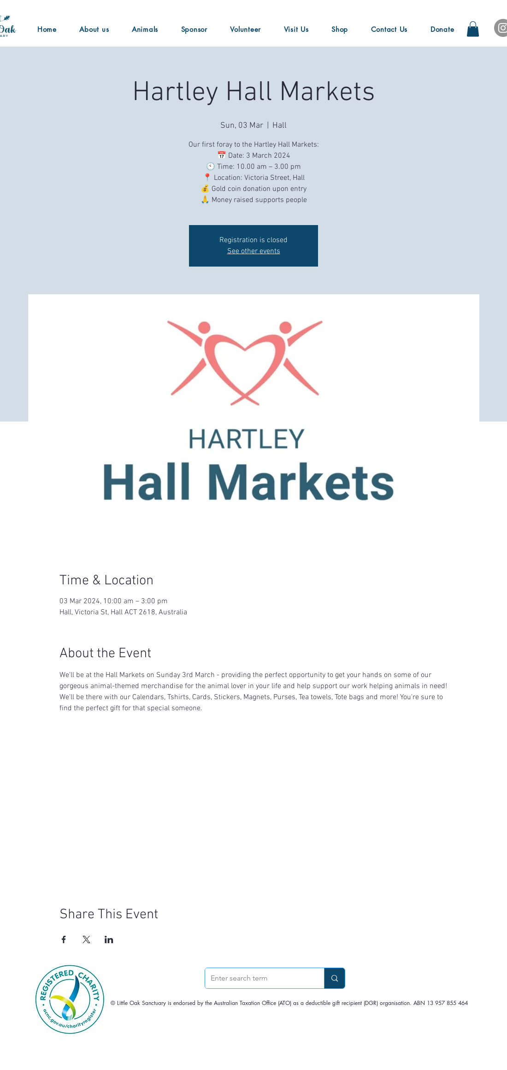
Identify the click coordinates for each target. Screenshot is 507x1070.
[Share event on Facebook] (63, 939)
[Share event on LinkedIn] (109, 939)
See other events (253, 251)
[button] (472, 28)
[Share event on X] (86, 939)
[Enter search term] (258, 978)
